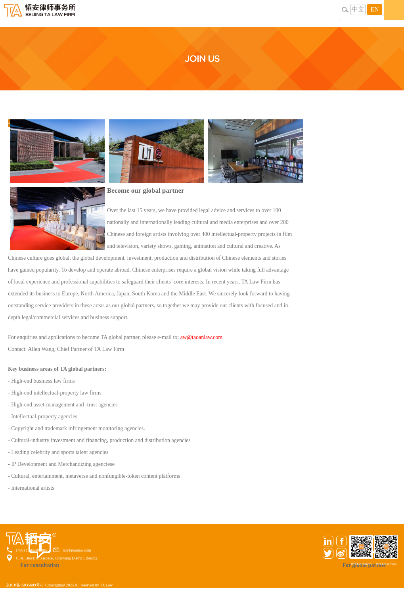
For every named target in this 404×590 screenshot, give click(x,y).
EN (374, 9)
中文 (358, 9)
